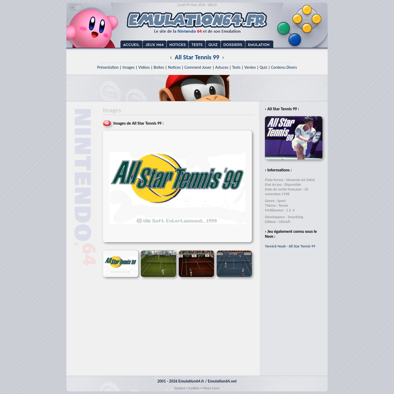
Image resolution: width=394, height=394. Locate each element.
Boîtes (159, 67)
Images (129, 67)
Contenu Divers (284, 67)
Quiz (263, 67)
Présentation (108, 67)
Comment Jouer (197, 67)
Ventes (250, 67)
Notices (174, 67)
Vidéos (144, 67)
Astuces (221, 67)
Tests (236, 67)
